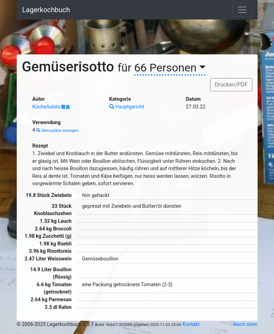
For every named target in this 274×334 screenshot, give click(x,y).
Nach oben (246, 324)
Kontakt (191, 324)
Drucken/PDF (231, 84)
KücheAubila (47, 107)
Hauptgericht (127, 107)
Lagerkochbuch (46, 10)
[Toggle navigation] (242, 10)
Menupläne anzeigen (57, 130)
